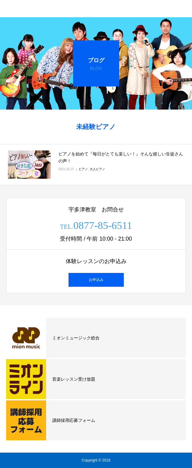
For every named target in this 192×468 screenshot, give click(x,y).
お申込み (96, 280)
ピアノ (83, 169)
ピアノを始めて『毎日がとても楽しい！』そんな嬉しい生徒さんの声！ (120, 157)
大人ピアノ (97, 169)
